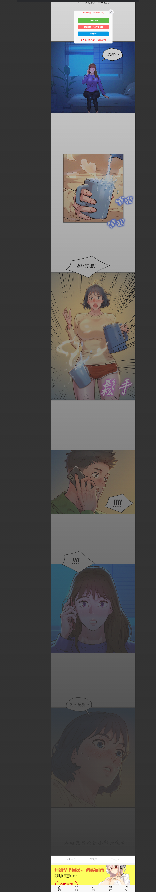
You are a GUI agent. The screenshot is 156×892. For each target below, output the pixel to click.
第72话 (5, 369)
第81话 (5, 415)
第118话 (5, 606)
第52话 (5, 266)
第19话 (5, 95)
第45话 (5, 230)
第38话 (5, 193)
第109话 (5, 560)
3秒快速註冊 (93, 20)
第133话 (5, 684)
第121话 (5, 622)
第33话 (5, 168)
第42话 (5, 214)
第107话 (5, 550)
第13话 (5, 64)
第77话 (5, 395)
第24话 (5, 121)
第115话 (5, 591)
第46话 (5, 235)
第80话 (5, 410)
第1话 (4, 2)
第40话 (5, 204)
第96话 (5, 493)
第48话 (5, 245)
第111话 (5, 570)
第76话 (5, 390)
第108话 (5, 555)
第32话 (5, 162)
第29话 (5, 147)
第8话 (4, 39)
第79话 (5, 405)
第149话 (5, 766)
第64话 (5, 328)
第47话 (5, 240)
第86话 (5, 441)
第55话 (5, 281)
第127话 (5, 653)
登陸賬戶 (93, 34)
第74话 (5, 379)
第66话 (5, 338)
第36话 (5, 183)
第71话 (5, 364)
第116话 (5, 596)
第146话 (5, 751)
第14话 (5, 70)
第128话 (5, 658)
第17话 (5, 85)
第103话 (5, 529)
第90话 (5, 462)
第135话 (5, 694)
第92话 (5, 472)
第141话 (5, 725)
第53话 (5, 271)
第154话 (5, 792)
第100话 (5, 513)
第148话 (5, 761)
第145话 (5, 746)
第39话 (5, 199)
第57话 (5, 291)
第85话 (5, 436)
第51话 (5, 260)
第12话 (5, 59)
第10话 (5, 49)
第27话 (5, 137)
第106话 (5, 544)
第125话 (5, 642)
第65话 (5, 333)
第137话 (5, 704)
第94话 (5, 482)
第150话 (5, 771)
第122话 (5, 627)
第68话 (5, 348)
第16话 (5, 80)
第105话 (5, 539)
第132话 (5, 679)
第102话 (5, 524)
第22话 (5, 111)
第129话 (5, 663)
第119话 (5, 611)
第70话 (5, 359)
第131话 (5, 673)
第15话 (5, 75)
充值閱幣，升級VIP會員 (93, 27)
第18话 (5, 90)
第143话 (5, 735)
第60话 (5, 307)
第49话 (5, 250)
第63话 (5, 322)
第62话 (5, 317)
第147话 (5, 756)
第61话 (5, 312)
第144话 (5, 740)
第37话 (5, 188)
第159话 (5, 818)
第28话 (5, 142)
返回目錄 (7, 836)
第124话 (5, 637)
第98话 (5, 503)
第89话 (5, 457)
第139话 (5, 715)
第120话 (5, 617)
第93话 (5, 477)
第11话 (5, 54)
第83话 (5, 426)
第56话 (5, 286)
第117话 (5, 601)
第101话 (5, 519)
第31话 (5, 157)
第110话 (5, 565)
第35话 (5, 178)
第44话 (5, 224)
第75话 (5, 384)
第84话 (5, 431)
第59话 (5, 302)
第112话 (5, 575)
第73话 (5, 374)
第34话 (5, 173)
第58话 (5, 297)
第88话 (5, 451)
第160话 (5, 823)
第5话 (4, 23)
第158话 (5, 813)
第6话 (4, 28)
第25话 (5, 126)
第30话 (5, 152)
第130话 (5, 668)
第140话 (5, 720)
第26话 (5, 131)
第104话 (5, 534)
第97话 (5, 498)
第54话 (5, 276)
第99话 (5, 508)
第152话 (5, 782)
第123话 (5, 632)
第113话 (5, 580)
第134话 (5, 689)
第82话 (5, 420)
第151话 (5, 777)
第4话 (4, 18)
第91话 (5, 467)
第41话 (5, 209)
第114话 (5, 586)
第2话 (4, 8)
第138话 (5, 710)
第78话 (5, 400)
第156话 (5, 802)
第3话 (4, 13)
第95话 (5, 488)
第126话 (5, 648)
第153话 (5, 787)
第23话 (5, 116)
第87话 (5, 446)
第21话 (5, 106)
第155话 (5, 797)
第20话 (5, 100)
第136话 (5, 699)
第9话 (4, 44)
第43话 (5, 219)
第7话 (4, 33)
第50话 (5, 255)
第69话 (5, 353)
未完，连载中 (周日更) (12, 828)
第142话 (5, 730)
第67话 (5, 343)
